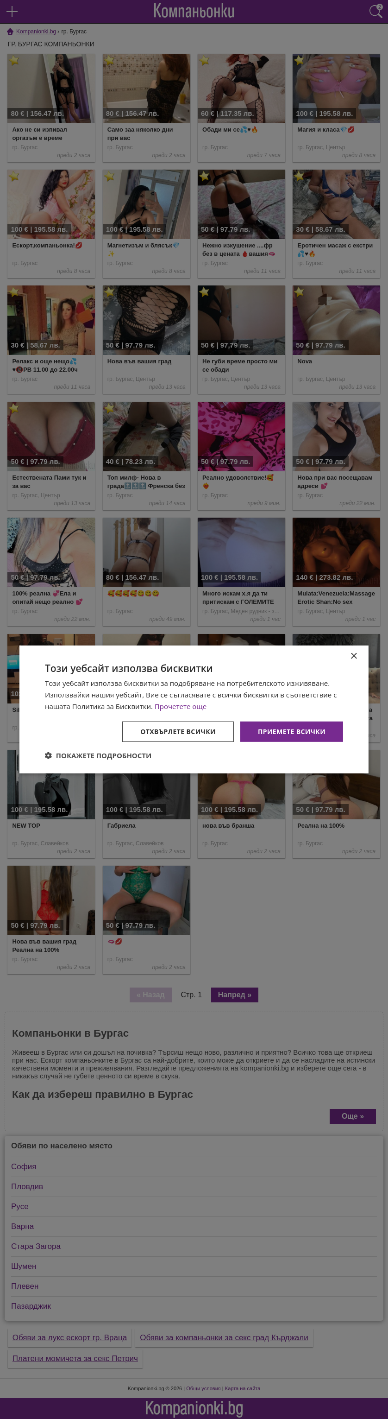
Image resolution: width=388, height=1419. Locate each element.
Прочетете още (181, 706)
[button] (98, 755)
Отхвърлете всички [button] (178, 731)
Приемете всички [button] (291, 731)
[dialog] (194, 709)
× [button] (353, 656)
